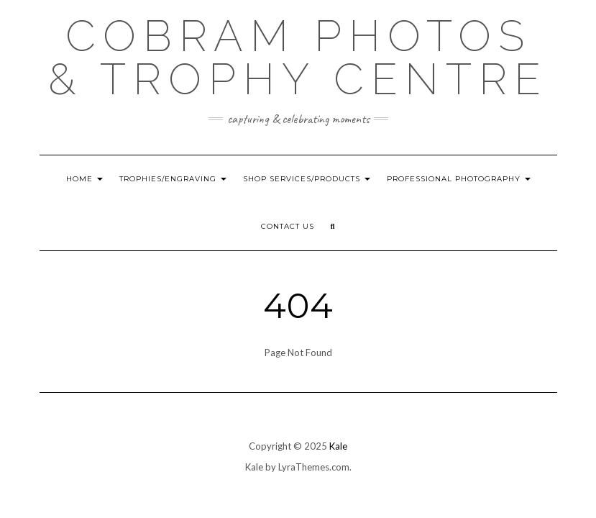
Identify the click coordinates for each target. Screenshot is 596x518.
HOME (84, 178)
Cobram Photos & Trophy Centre (298, 57)
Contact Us (287, 226)
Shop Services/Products (306, 178)
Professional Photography (459, 178)
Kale (338, 446)
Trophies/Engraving (172, 178)
